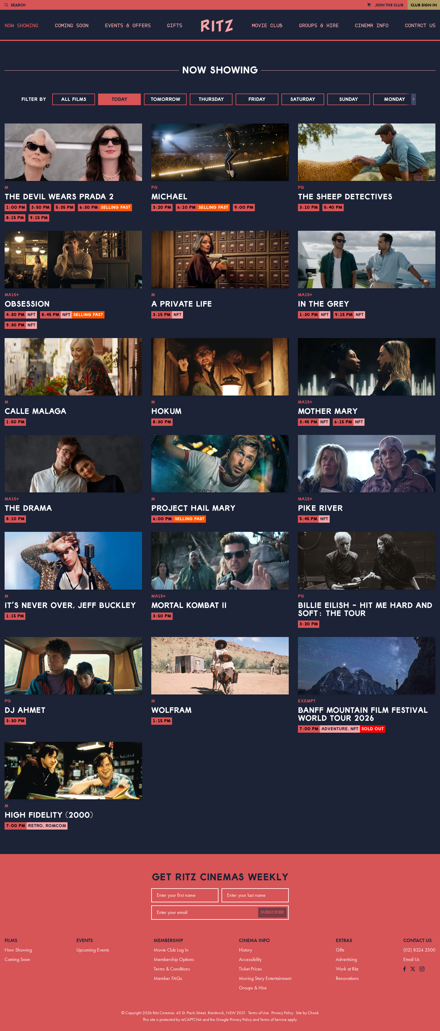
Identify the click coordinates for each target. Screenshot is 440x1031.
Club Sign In (424, 5)
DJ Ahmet (25, 710)
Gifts (174, 25)
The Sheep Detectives (345, 197)
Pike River (320, 508)
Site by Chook (307, 1012)
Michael (169, 197)
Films (11, 940)
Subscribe (272, 912)
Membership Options (174, 959)
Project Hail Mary (193, 508)
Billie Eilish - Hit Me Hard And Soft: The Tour (365, 609)
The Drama (28, 508)
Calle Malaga (35, 411)
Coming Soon (71, 25)
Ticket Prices (250, 969)
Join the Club (389, 5)
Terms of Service (273, 1019)
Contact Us (420, 25)
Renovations (347, 978)
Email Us (411, 959)
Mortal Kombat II (189, 605)
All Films (73, 99)
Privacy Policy (282, 1012)
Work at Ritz (347, 969)
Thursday (211, 99)
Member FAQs (168, 978)
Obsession (27, 304)
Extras (344, 940)
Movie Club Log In (171, 950)
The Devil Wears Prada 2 (59, 197)
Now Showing (21, 25)
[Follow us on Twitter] (412, 969)
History (245, 950)
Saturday (302, 99)
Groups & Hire (319, 25)
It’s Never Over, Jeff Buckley (70, 605)
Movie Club (267, 25)
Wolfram (171, 710)
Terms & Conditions (172, 969)
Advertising (346, 959)
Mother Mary (328, 411)
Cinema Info (371, 25)
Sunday (348, 99)
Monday (394, 99)
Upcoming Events (92, 950)
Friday (257, 99)
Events (84, 940)
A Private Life (181, 304)
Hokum (166, 411)
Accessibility (250, 959)
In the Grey (323, 304)
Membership (168, 940)
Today (119, 99)
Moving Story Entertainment (265, 978)
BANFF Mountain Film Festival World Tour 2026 (363, 714)
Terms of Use (258, 1012)
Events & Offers (128, 25)
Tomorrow (165, 99)
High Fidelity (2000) (49, 815)
